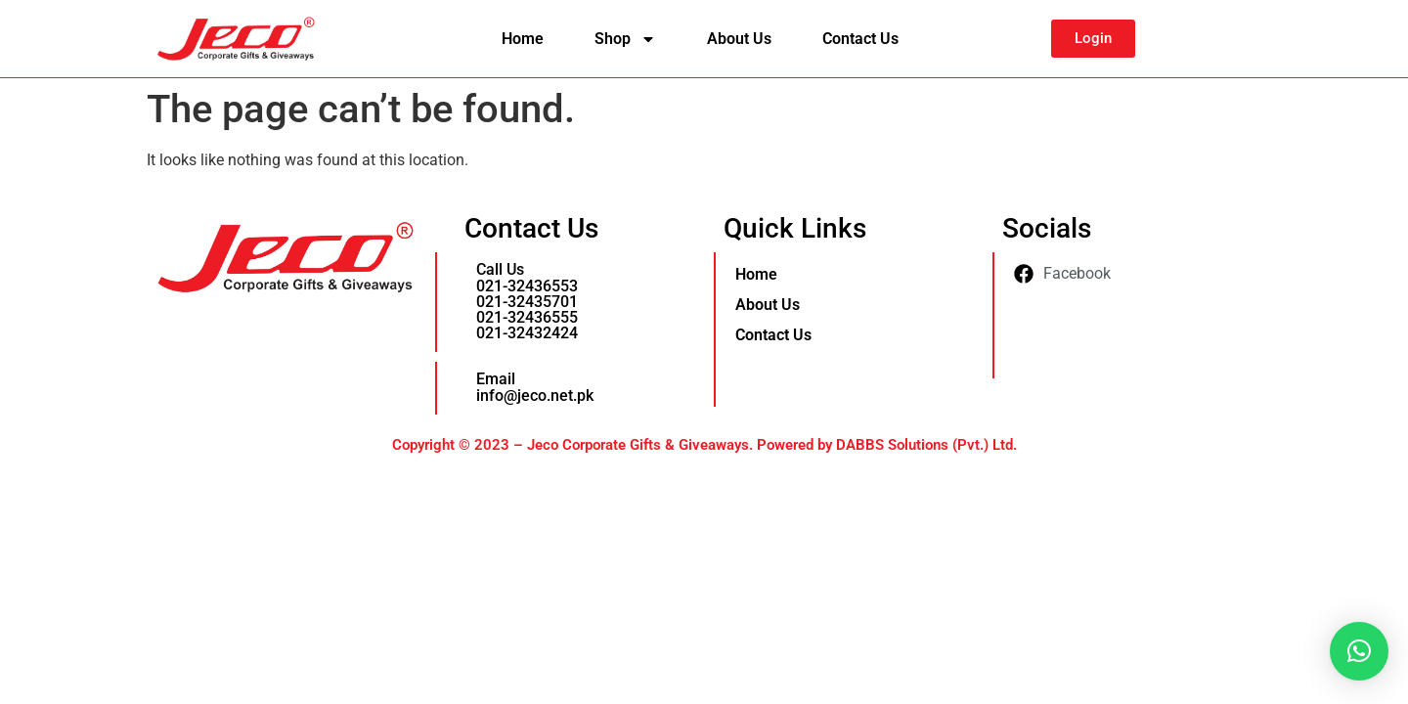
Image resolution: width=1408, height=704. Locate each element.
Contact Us (860, 38)
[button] (1359, 651)
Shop (625, 39)
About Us (739, 38)
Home (523, 38)
